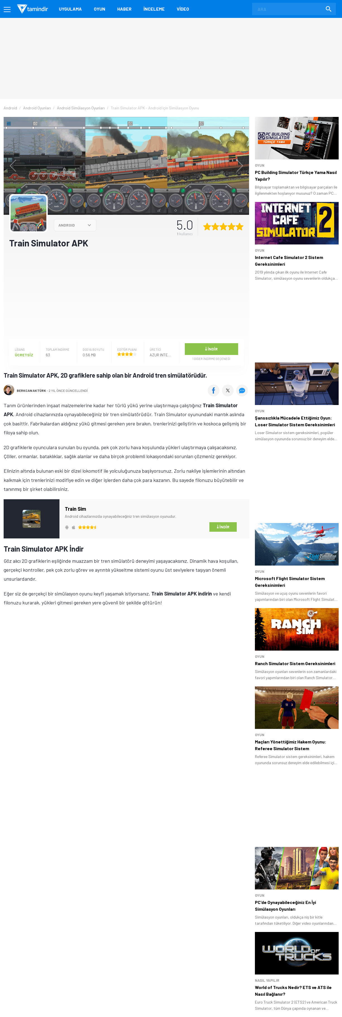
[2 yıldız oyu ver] (215, 226)
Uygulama (70, 8)
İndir (211, 348)
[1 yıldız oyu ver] (207, 226)
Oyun (99, 8)
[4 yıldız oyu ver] (231, 226)
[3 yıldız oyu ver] (223, 226)
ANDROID (66, 225)
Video (183, 8)
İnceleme (154, 8)
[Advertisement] (126, 293)
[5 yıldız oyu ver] (239, 226)
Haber (124, 8)
